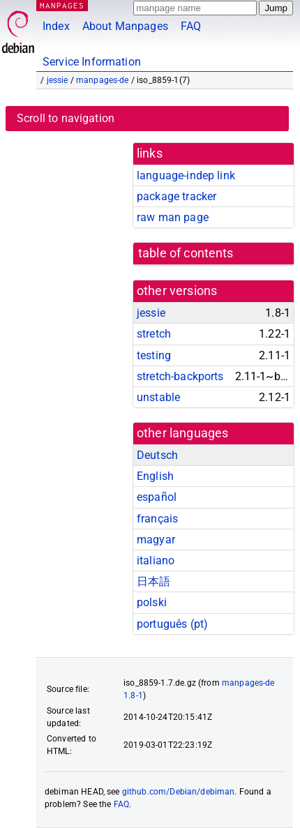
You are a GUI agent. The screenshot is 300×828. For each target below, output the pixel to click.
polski (152, 602)
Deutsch (157, 455)
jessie (57, 80)
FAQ (191, 26)
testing (154, 355)
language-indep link (186, 175)
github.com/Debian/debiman (178, 792)
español (157, 497)
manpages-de (102, 80)
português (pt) (172, 624)
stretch (154, 333)
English (155, 476)
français (157, 518)
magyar (156, 539)
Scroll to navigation (65, 118)
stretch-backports (180, 376)
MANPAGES (62, 5)
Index (56, 26)
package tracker (176, 196)
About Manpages (125, 26)
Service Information (92, 61)
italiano (155, 560)
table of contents (186, 253)
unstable (158, 397)
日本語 (153, 581)
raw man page (173, 217)
